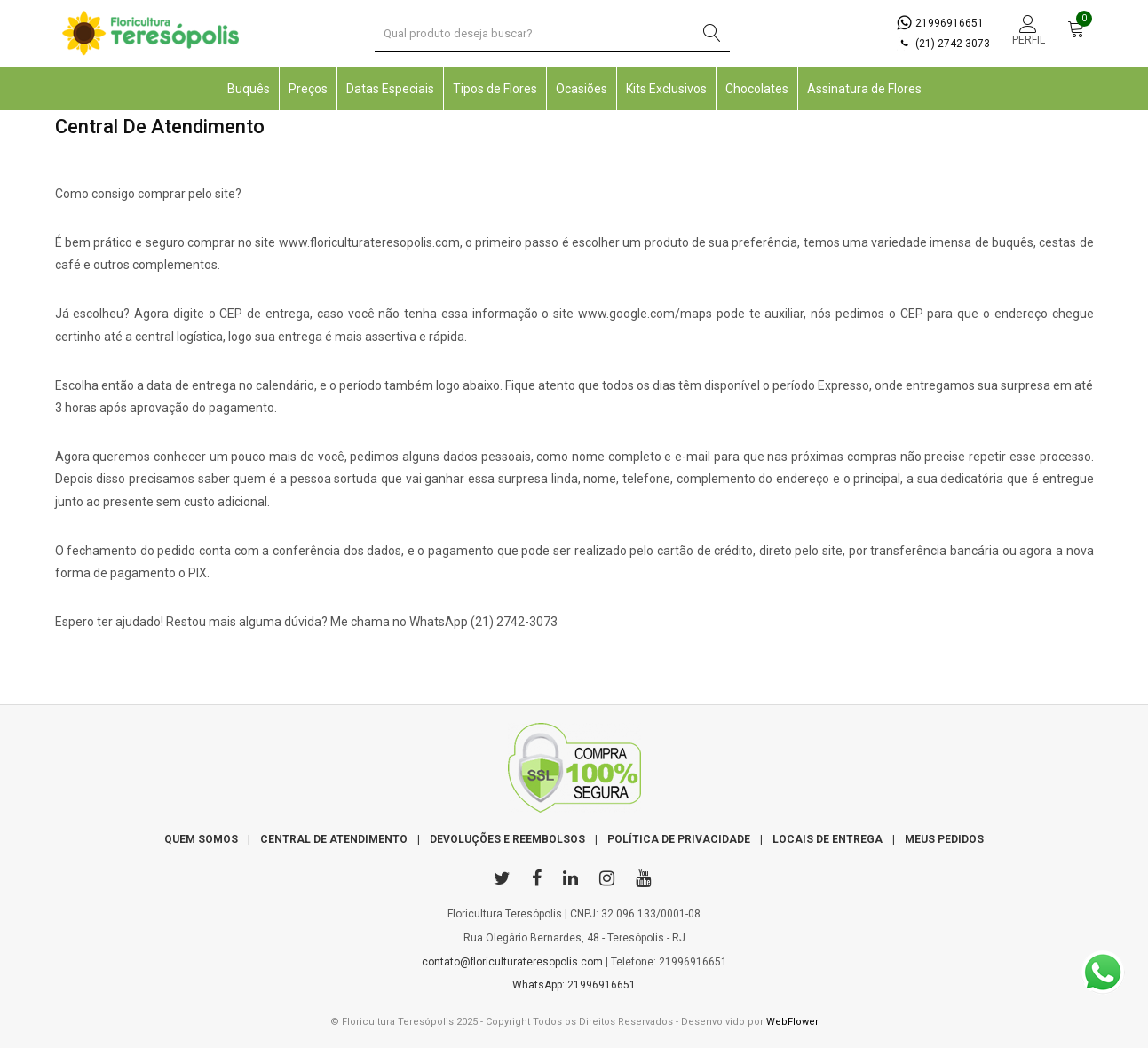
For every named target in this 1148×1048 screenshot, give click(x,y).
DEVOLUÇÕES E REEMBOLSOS (507, 839)
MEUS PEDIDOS (944, 839)
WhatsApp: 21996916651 (574, 985)
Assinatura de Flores (864, 89)
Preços (308, 89)
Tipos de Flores (495, 89)
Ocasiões (581, 89)
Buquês (248, 89)
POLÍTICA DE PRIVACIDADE (678, 839)
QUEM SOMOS (201, 839)
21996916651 (940, 23)
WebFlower (792, 1022)
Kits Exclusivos (666, 89)
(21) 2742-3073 (943, 43)
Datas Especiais (390, 89)
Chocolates (756, 89)
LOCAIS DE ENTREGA (827, 839)
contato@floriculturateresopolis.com (512, 962)
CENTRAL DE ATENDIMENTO (334, 839)
